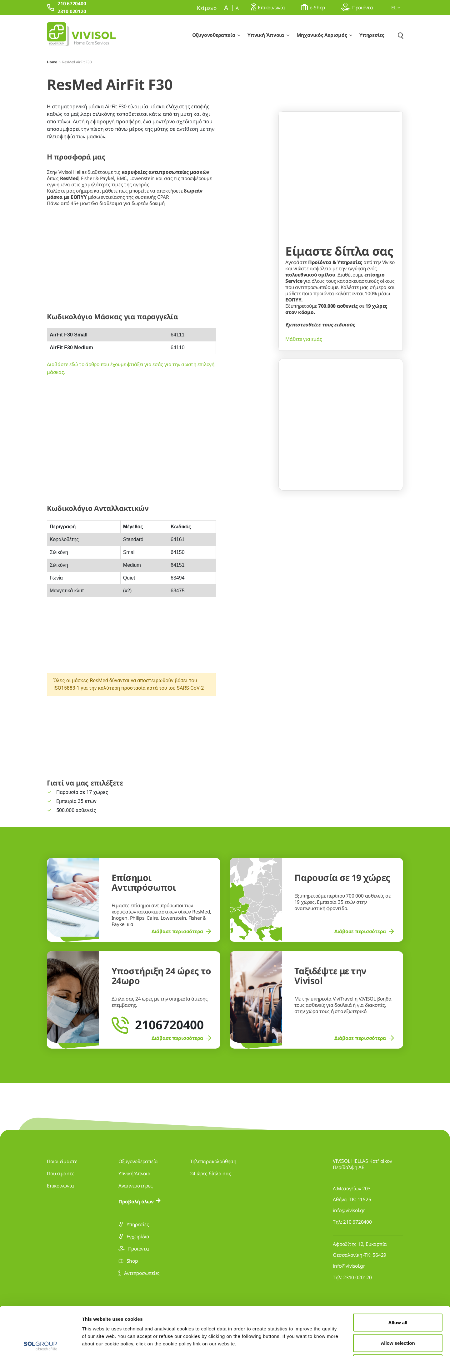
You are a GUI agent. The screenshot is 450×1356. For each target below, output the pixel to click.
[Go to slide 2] (341, 525)
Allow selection (398, 1294)
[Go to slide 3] (353, 525)
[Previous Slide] (290, 497)
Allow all (398, 1274)
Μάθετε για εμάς (303, 443)
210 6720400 (357, 1221)
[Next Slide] (391, 497)
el (396, 7)
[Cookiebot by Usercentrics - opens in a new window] (40, 1344)
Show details (324, 1343)
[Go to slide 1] (329, 525)
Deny (398, 1315)
